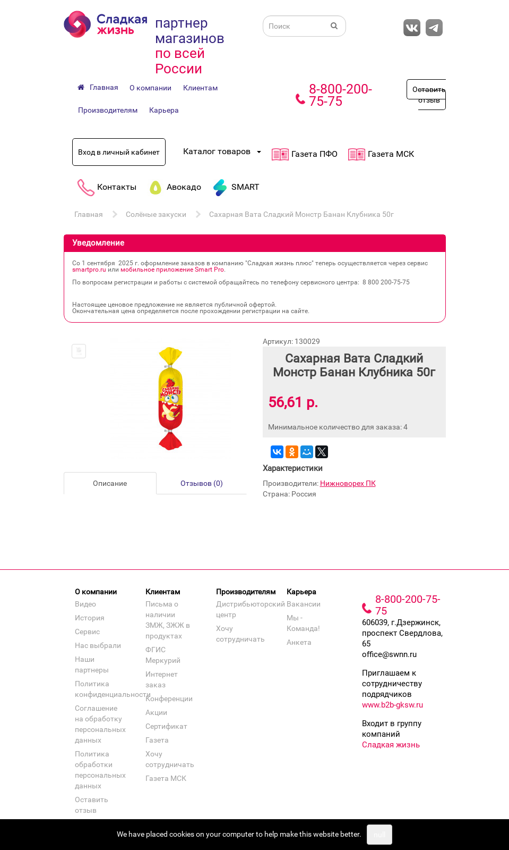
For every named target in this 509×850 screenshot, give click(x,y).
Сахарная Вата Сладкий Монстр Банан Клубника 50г (301, 214)
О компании (150, 87)
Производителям (107, 110)
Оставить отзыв (429, 94)
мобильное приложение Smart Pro (172, 269)
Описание (110, 483)
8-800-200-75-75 (340, 95)
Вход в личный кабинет (119, 152)
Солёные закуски (156, 214)
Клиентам (200, 87)
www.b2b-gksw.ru (392, 705)
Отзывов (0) (201, 483)
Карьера (164, 110)
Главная (88, 214)
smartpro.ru (89, 269)
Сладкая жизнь (391, 745)
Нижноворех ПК (348, 483)
